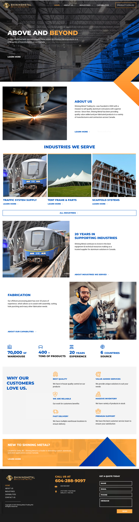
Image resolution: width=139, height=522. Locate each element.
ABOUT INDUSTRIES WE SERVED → (92, 274)
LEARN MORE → (15, 57)
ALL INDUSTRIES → (69, 213)
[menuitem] (57, 5)
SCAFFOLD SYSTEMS (106, 200)
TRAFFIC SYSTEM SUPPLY (20, 200)
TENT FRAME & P (59, 200)
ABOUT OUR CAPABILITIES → (22, 331)
